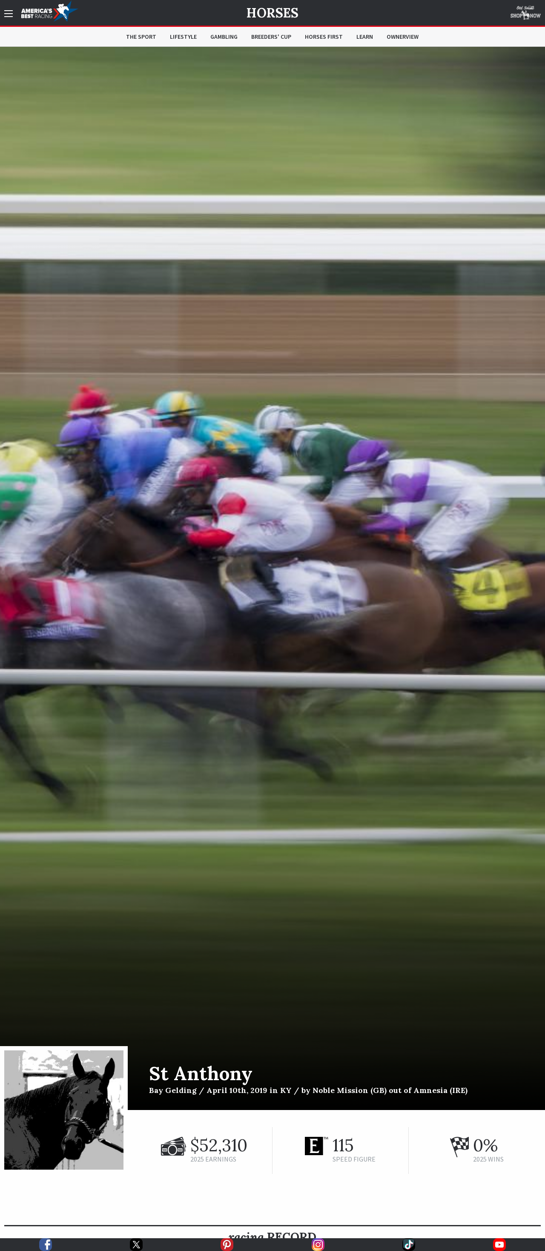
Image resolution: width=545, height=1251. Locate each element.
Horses (272, 13)
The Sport (141, 36)
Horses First (324, 36)
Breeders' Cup (271, 36)
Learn (364, 36)
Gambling (224, 36)
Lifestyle (183, 36)
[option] (272, 578)
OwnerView (403, 36)
